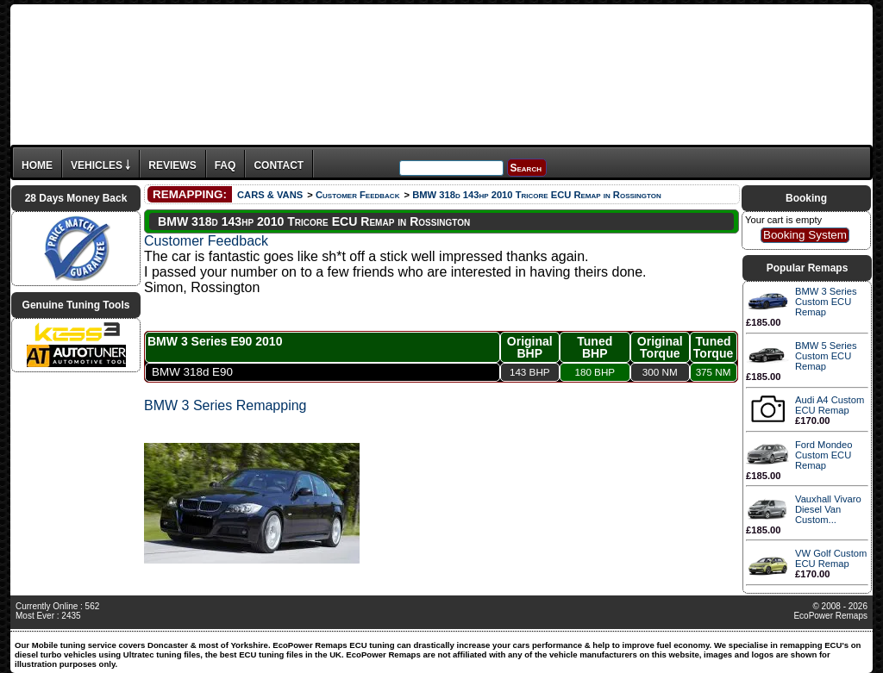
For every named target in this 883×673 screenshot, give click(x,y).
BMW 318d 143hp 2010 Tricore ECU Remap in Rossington (536, 195)
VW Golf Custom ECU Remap (831, 558)
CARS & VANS (270, 195)
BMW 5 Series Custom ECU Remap (826, 355)
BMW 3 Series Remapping (225, 405)
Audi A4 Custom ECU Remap (829, 405)
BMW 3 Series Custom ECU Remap (826, 301)
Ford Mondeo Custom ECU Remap (824, 454)
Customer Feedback (357, 195)
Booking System (805, 234)
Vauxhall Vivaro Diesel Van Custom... (828, 509)
